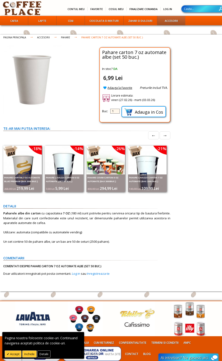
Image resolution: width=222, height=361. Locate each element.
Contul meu (76, 9)
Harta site (112, 354)
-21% (161, 148)
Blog (147, 354)
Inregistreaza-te (98, 273)
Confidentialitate (132, 343)
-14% (78, 148)
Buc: (105, 111)
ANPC (187, 343)
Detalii (43, 354)
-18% (37, 148)
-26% (120, 148)
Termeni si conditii (165, 343)
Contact (131, 354)
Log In (167, 9)
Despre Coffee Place (85, 354)
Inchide (29, 354)
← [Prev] (153, 135)
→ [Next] (165, 135)
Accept (14, 354)
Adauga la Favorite (119, 88)
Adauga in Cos (143, 112)
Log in (76, 273)
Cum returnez (104, 343)
